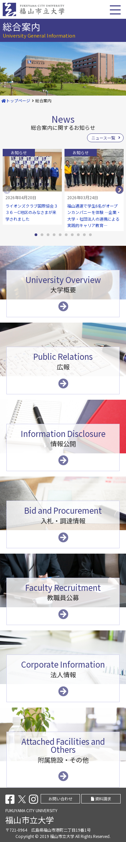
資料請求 (101, 798)
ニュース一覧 (103, 138)
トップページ (15, 100)
